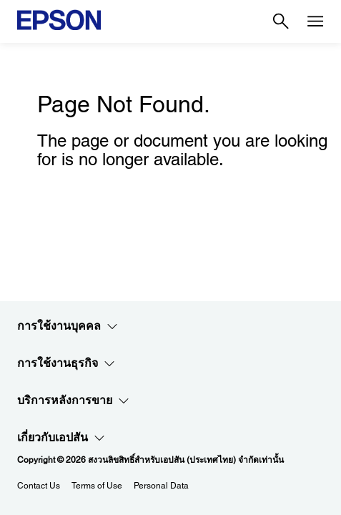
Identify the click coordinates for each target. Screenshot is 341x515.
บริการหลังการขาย (73, 400)
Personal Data (161, 486)
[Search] (281, 21)
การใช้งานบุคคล (67, 326)
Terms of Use (96, 486)
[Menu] (315, 21)
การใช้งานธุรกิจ (66, 363)
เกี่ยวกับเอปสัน (61, 438)
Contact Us (38, 486)
